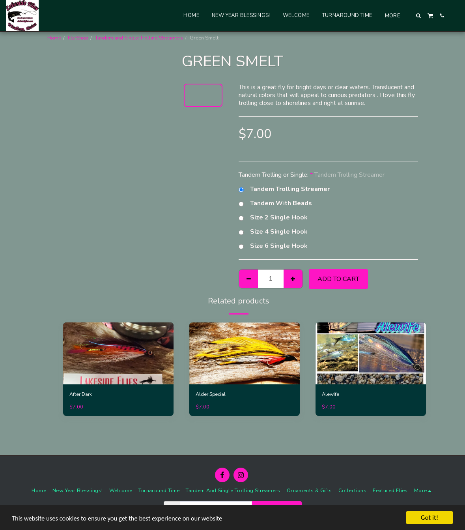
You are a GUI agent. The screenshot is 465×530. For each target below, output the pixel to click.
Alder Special (211, 394)
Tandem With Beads (275, 203)
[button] (418, 15)
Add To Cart (338, 279)
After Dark (81, 394)
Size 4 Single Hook (273, 232)
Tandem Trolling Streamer (284, 189)
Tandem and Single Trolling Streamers (139, 37)
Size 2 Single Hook (273, 217)
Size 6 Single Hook (273, 246)
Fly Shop (78, 37)
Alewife (331, 394)
